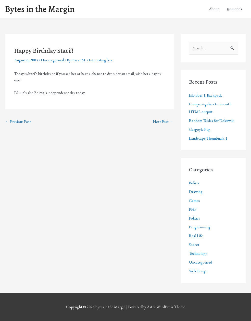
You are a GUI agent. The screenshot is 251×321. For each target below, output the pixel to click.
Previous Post (18, 121)
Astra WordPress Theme (166, 307)
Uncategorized (52, 60)
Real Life (196, 235)
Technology (198, 253)
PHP (193, 209)
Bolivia (194, 183)
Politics (194, 218)
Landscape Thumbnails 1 (208, 138)
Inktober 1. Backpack (205, 95)
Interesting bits (101, 60)
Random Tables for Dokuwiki (211, 120)
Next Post (163, 121)
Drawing (195, 191)
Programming (199, 227)
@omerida (234, 8)
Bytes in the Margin (40, 9)
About (214, 8)
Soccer (194, 244)
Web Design (198, 271)
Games (194, 200)
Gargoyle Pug (199, 129)
